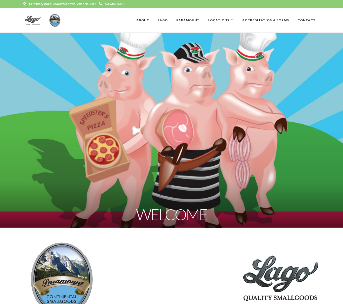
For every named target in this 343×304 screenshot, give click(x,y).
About (142, 20)
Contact (307, 20)
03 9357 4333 (111, 4)
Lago (163, 20)
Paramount (188, 20)
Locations (218, 20)
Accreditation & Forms (265, 20)
